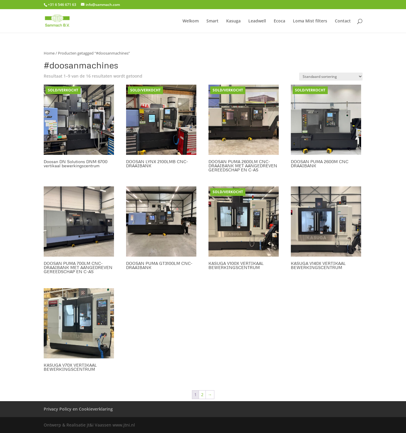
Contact (343, 21)
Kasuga (233, 21)
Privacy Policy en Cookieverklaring (78, 409)
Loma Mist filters (310, 21)
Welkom (190, 21)
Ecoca (279, 21)
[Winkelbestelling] (331, 77)
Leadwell (257, 21)
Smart (212, 21)
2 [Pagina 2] (202, 394)
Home (49, 53)
